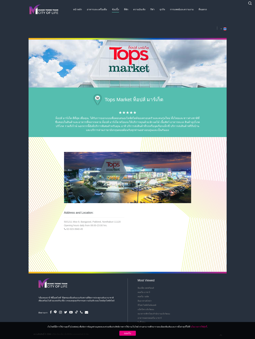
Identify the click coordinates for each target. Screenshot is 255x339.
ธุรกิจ (162, 9)
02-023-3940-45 (74, 229)
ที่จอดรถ (203, 9)
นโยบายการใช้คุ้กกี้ (199, 327)
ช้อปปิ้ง (115, 9)
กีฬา (152, 9)
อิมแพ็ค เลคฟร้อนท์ (146, 288)
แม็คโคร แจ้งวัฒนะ (146, 309)
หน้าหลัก (77, 9)
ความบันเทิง (139, 9)
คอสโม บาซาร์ (144, 292)
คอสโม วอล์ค (143, 296)
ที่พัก (126, 9)
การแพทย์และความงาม (182, 9)
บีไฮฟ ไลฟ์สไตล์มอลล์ (147, 305)
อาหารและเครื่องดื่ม (97, 9)
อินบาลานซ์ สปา (145, 301)
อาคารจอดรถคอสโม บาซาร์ (150, 318)
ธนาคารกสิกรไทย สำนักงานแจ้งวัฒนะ (154, 314)
